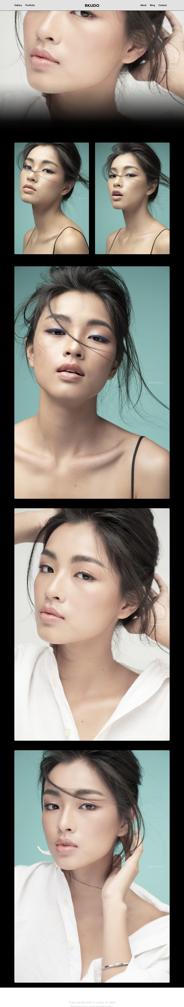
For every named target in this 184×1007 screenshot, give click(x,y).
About (143, 5)
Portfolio (30, 5)
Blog (152, 5)
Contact (162, 5)
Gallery (18, 5)
